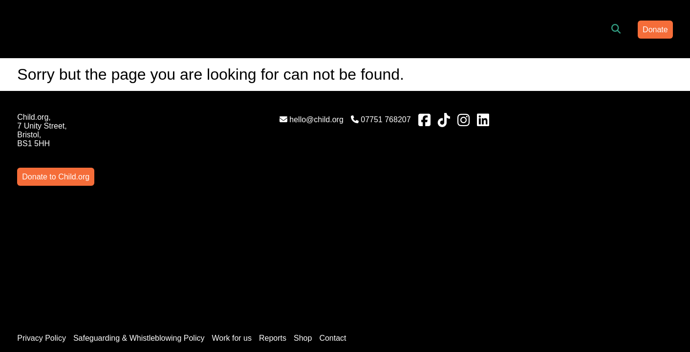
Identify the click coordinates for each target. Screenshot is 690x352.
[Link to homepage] (101, 29)
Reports (307, 236)
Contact (367, 236)
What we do (306, 29)
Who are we (241, 29)
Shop (337, 236)
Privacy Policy (76, 236)
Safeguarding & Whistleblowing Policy (173, 236)
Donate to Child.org (599, 117)
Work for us (266, 236)
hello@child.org (230, 119)
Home (186, 29)
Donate (621, 29)
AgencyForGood (662, 326)
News (426, 29)
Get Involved (372, 29)
